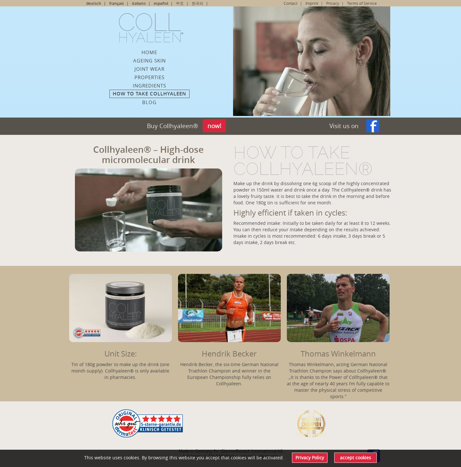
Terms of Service (362, 3)
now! (214, 126)
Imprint (311, 3)
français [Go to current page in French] (116, 3)
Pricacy (332, 3)
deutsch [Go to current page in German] (93, 3)
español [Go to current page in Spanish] (161, 3)
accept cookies (355, 458)
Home (149, 52)
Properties (149, 77)
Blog (149, 102)
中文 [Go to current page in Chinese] (180, 3)
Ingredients (149, 85)
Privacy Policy (309, 458)
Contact (290, 3)
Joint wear (149, 69)
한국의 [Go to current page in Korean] (197, 3)
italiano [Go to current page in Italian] (139, 3)
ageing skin (149, 60)
